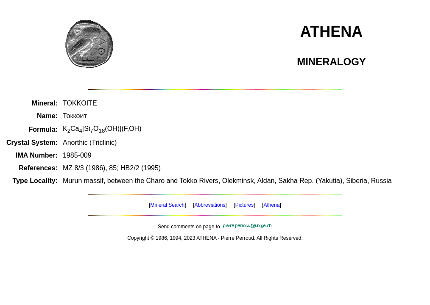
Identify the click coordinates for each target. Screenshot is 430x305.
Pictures (244, 205)
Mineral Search (168, 205)
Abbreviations (210, 205)
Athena (271, 205)
